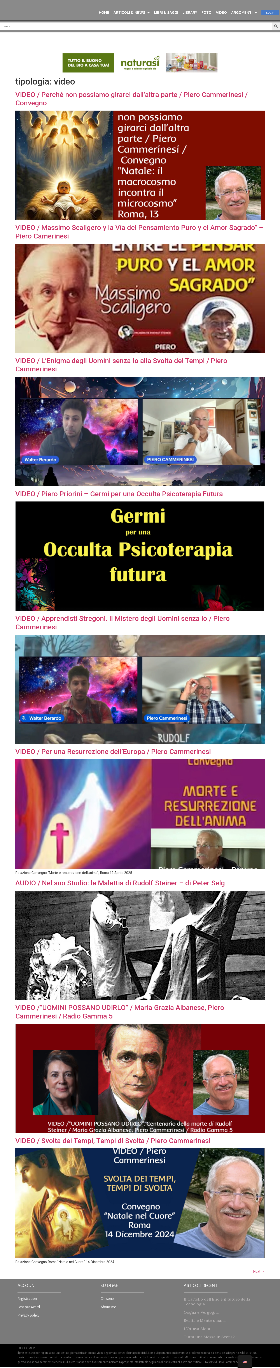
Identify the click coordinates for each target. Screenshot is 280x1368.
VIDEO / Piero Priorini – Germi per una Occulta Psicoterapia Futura (119, 495)
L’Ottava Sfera (197, 1329)
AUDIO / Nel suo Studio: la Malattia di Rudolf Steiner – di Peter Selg (120, 884)
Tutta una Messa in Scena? (209, 1338)
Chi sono (107, 1300)
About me (108, 1308)
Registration (27, 1300)
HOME (104, 13)
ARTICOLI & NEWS (132, 13)
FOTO (206, 13)
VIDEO (221, 13)
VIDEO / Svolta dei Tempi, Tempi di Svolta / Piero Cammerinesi (112, 1142)
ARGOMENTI (244, 13)
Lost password (29, 1308)
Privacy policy (28, 1317)
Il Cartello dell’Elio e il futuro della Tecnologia (217, 1303)
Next (259, 1273)
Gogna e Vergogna (201, 1313)
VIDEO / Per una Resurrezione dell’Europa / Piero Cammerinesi (113, 752)
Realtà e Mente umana (205, 1321)
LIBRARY (189, 13)
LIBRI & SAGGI (166, 13)
